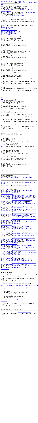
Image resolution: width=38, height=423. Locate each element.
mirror (33, 3)
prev (5, 215)
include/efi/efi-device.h (8, 38)
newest (5, 216)
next (2, 215)
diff (2, 44)
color (27, 3)
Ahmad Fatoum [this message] (20, 255)
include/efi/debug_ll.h (8, 37)
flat (25, 219)
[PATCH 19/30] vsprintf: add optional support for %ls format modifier (18, 282)
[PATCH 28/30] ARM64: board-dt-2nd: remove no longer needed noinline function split (19, 308)
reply (12, 215)
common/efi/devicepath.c (8, 31)
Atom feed (3, 4)
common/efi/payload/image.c (9, 34)
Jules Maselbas (18, 250)
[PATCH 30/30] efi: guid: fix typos (22, 313)
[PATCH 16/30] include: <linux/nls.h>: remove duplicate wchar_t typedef (18, 274)
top (14, 220)
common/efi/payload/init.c (9, 35)
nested (29, 219)
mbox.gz (3, 220)
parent (8, 215)
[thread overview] (30, 14)
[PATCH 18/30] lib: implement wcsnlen (23, 279)
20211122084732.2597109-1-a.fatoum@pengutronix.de (12, 19)
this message (20, 324)
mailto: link (22, 361)
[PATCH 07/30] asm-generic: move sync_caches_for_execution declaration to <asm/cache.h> (17, 244)
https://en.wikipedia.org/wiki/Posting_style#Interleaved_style (19, 337)
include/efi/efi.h (6, 40)
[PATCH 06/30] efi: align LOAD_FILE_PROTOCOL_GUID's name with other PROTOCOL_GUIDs (18, 240)
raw (17, 17)
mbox (21, 331)
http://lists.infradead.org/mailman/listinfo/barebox (16, 210)
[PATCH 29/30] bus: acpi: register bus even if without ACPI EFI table (18, 311)
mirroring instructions (24, 368)
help (23, 3)
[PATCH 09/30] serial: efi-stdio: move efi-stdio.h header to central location (18, 252)
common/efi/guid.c (6, 33)
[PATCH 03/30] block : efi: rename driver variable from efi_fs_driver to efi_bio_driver (19, 231)
